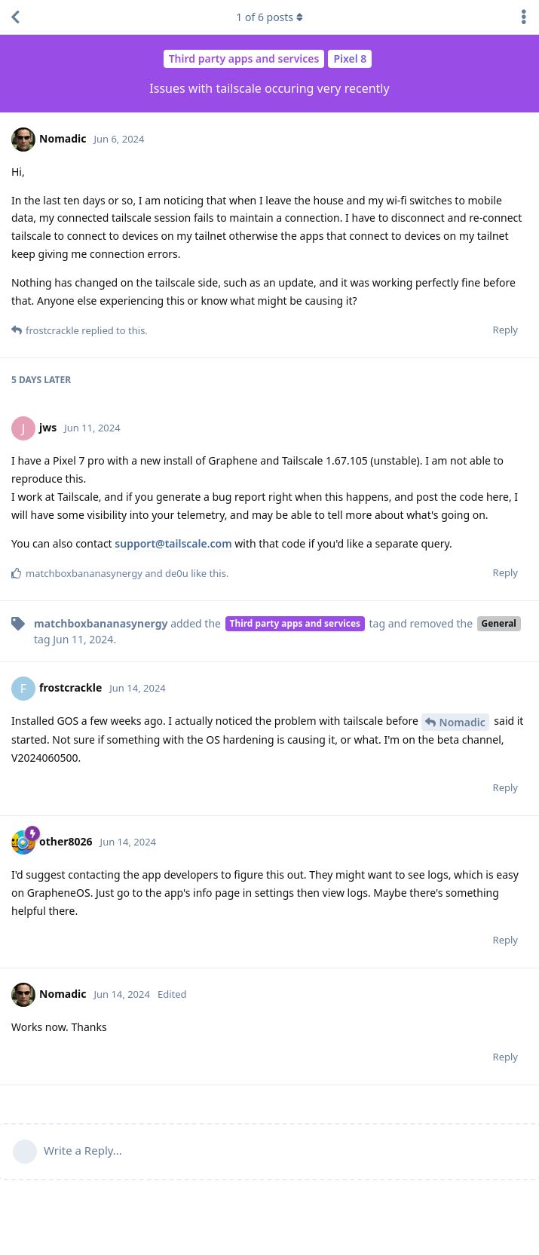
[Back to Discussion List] (15, 17)
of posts (269, 17)
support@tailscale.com (173, 543)
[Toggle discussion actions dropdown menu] (524, 17)
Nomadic (462, 722)
